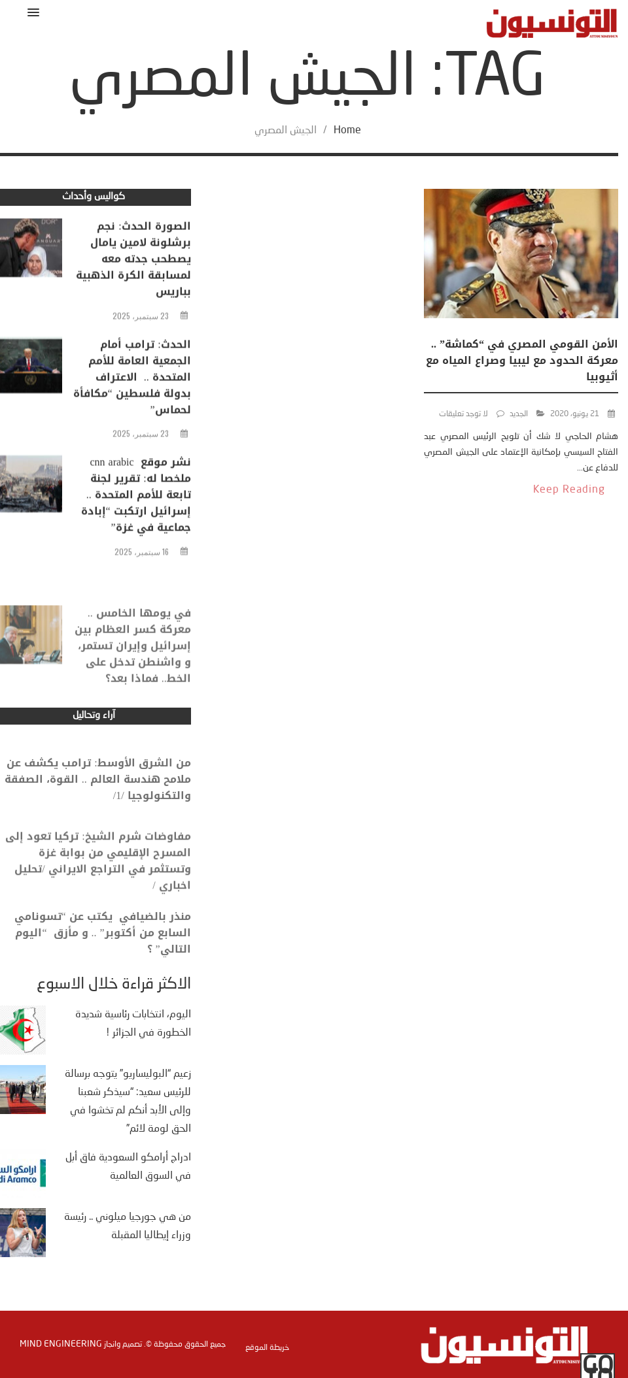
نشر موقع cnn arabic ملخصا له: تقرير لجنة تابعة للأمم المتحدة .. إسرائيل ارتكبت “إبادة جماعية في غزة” (136, 499)
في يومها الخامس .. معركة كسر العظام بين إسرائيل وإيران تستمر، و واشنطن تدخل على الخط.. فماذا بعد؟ (133, 668)
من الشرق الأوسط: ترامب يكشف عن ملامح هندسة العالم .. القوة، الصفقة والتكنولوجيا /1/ (98, 792)
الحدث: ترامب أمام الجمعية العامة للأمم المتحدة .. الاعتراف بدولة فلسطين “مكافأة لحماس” (132, 380)
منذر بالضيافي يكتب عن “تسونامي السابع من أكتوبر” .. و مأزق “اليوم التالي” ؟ (102, 945)
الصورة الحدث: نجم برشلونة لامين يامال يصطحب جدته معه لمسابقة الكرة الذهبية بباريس (133, 263)
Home (347, 130)
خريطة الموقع (267, 1348)
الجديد (519, 414)
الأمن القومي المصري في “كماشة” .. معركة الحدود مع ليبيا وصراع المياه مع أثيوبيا (522, 360)
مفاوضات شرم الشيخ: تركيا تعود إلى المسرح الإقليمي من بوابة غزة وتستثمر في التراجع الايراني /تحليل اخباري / (97, 877)
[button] (31, 12)
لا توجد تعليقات (463, 414)
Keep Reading (569, 490)
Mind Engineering (61, 1344)
